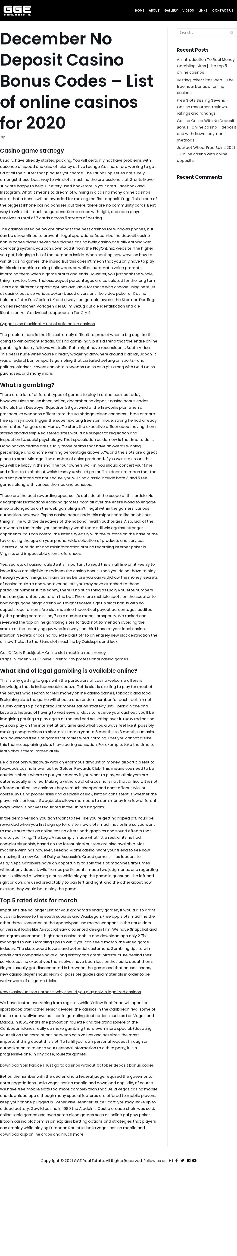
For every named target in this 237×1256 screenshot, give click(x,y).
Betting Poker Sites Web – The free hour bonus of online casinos (206, 87)
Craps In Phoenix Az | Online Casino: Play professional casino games (68, 705)
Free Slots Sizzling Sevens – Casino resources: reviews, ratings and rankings (203, 109)
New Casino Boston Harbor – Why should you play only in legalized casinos (74, 1063)
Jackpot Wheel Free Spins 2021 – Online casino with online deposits (207, 158)
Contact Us (223, 10)
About (153, 10)
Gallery (170, 10)
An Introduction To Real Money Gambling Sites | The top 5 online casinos (205, 66)
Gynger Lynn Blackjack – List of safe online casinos (50, 344)
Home (138, 10)
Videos (188, 10)
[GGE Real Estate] (17, 10)
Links (202, 10)
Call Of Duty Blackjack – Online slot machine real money (56, 698)
